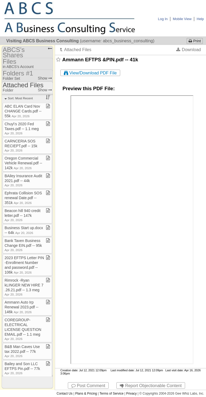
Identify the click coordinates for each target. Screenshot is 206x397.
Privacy (131, 393)
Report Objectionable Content (151, 385)
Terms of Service (111, 393)
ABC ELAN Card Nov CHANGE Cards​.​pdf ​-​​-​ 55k (23, 111)
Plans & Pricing (86, 393)
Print (195, 41)
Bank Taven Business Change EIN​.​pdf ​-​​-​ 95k (23, 245)
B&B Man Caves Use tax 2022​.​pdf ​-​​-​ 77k (22, 351)
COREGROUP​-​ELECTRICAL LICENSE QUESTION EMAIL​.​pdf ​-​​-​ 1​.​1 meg (23, 329)
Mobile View (182, 19)
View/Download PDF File (90, 73)
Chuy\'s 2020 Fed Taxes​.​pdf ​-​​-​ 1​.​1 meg (22, 128)
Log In (163, 19)
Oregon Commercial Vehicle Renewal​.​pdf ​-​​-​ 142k (23, 163)
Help (200, 19)
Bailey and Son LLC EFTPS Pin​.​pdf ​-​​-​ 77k (22, 368)
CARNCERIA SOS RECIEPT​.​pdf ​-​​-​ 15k (21, 145)
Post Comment (88, 385)
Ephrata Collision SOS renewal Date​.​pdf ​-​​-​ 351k (23, 198)
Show (45, 78)
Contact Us (64, 393)
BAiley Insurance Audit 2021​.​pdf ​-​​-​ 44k (23, 180)
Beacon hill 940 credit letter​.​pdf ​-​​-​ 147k (23, 215)
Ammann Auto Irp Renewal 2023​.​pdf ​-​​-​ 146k (21, 307)
